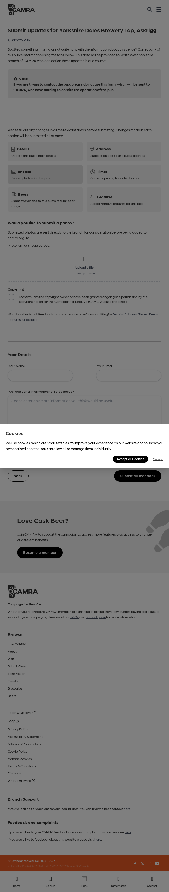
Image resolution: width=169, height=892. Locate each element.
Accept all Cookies (130, 459)
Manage (158, 459)
